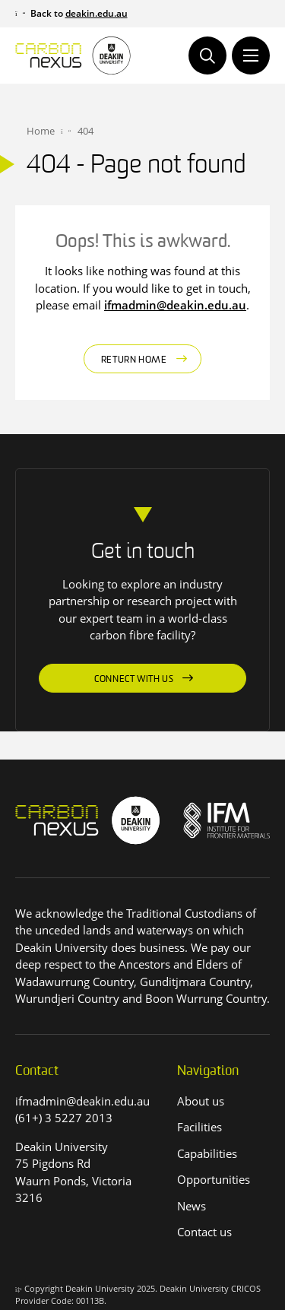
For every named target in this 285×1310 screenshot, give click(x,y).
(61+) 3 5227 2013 (63, 1117)
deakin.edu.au (96, 13)
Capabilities (207, 1153)
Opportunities (213, 1179)
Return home (134, 360)
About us (200, 1101)
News (191, 1205)
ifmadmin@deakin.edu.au (175, 304)
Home (41, 131)
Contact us (204, 1231)
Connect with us (133, 679)
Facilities (199, 1126)
